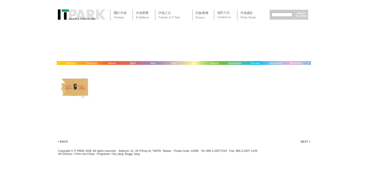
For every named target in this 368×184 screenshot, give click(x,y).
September (235, 63)
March (112, 63)
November (275, 63)
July (194, 63)
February (91, 63)
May (153, 63)
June (174, 63)
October (255, 63)
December (296, 63)
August (214, 63)
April (132, 63)
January (71, 63)
